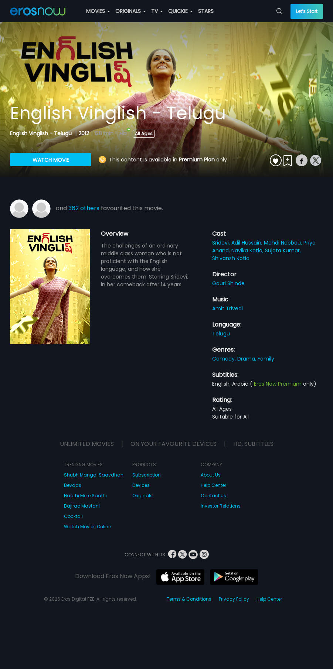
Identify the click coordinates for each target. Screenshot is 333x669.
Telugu (221, 333)
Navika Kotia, (248, 250)
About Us (211, 475)
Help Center (213, 485)
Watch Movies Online (87, 526)
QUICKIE (180, 11)
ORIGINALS (130, 11)
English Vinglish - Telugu (41, 133)
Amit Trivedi (227, 308)
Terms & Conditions (189, 599)
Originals (142, 495)
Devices (141, 485)
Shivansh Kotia (230, 258)
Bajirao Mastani (82, 506)
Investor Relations (221, 506)
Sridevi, (221, 242)
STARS (206, 11)
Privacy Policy (234, 599)
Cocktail (73, 516)
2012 (83, 133)
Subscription (146, 475)
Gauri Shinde (228, 283)
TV (157, 11)
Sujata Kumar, (283, 250)
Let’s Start (306, 11)
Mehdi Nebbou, (283, 242)
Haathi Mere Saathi (85, 495)
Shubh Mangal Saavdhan (93, 475)
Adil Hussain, (247, 242)
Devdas (72, 485)
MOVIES (98, 11)
